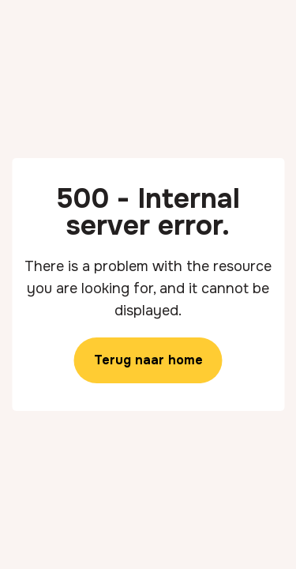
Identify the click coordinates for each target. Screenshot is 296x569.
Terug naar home (148, 360)
